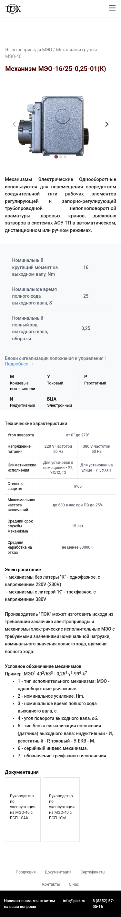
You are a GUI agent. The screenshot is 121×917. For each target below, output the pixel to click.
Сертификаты (93, 872)
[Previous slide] (14, 124)
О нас (74, 884)
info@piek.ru (74, 901)
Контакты (51, 884)
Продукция (26, 872)
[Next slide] (106, 124)
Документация (58, 872)
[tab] (56, 156)
